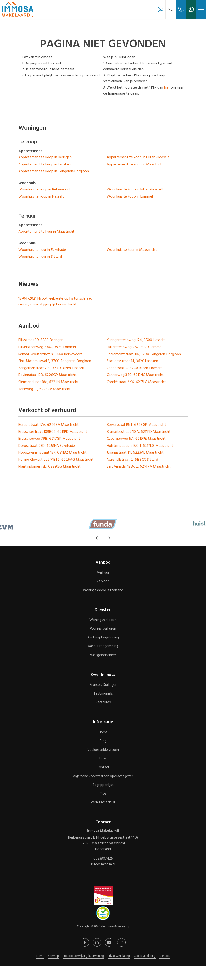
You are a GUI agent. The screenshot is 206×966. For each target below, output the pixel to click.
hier (167, 87)
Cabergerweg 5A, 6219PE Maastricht (136, 438)
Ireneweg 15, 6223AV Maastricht (44, 389)
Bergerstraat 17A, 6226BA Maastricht (48, 425)
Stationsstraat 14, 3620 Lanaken (132, 361)
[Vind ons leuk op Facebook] (85, 942)
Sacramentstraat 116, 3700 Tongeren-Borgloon (144, 354)
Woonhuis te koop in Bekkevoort (44, 189)
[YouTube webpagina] (109, 942)
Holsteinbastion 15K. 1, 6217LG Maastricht (140, 446)
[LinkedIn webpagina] (97, 942)
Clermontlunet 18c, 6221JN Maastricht (48, 382)
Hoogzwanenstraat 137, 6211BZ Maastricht (52, 452)
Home (40, 955)
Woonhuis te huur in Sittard (40, 256)
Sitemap (53, 955)
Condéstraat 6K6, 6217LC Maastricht (136, 382)
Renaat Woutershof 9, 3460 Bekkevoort (50, 354)
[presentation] (97, 538)
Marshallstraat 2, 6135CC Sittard (132, 459)
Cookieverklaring (145, 955)
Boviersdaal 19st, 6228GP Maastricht (136, 425)
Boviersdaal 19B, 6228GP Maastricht (47, 375)
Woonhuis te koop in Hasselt (41, 196)
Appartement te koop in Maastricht (135, 164)
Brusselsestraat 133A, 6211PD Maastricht (138, 432)
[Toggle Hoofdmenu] (201, 9)
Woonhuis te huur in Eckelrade (42, 250)
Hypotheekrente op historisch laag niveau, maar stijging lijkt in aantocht (55, 301)
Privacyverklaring (119, 955)
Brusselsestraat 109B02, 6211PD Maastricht (52, 432)
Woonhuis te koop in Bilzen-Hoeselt (135, 189)
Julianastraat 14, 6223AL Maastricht (135, 452)
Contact (164, 955)
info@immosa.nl (103, 864)
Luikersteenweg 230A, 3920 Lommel (47, 347)
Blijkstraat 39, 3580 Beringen (40, 340)
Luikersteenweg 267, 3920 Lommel (134, 347)
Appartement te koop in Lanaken (44, 164)
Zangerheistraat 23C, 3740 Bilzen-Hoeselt (51, 368)
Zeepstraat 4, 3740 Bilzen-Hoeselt (134, 368)
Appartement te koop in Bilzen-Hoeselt (138, 157)
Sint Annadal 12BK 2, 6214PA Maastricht (139, 466)
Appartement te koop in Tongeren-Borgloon (53, 171)
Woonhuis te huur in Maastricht (132, 250)
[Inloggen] (160, 9)
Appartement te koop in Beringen (45, 157)
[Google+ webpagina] (121, 942)
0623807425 (103, 858)
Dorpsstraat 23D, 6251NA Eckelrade (46, 446)
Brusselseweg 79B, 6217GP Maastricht (49, 438)
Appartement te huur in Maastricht (46, 231)
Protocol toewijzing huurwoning (83, 955)
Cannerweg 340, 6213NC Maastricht (135, 375)
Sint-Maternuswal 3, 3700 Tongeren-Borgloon (54, 361)
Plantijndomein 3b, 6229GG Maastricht (49, 466)
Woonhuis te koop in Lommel (130, 196)
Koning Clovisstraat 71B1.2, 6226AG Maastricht (55, 459)
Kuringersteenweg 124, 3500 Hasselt (136, 340)
